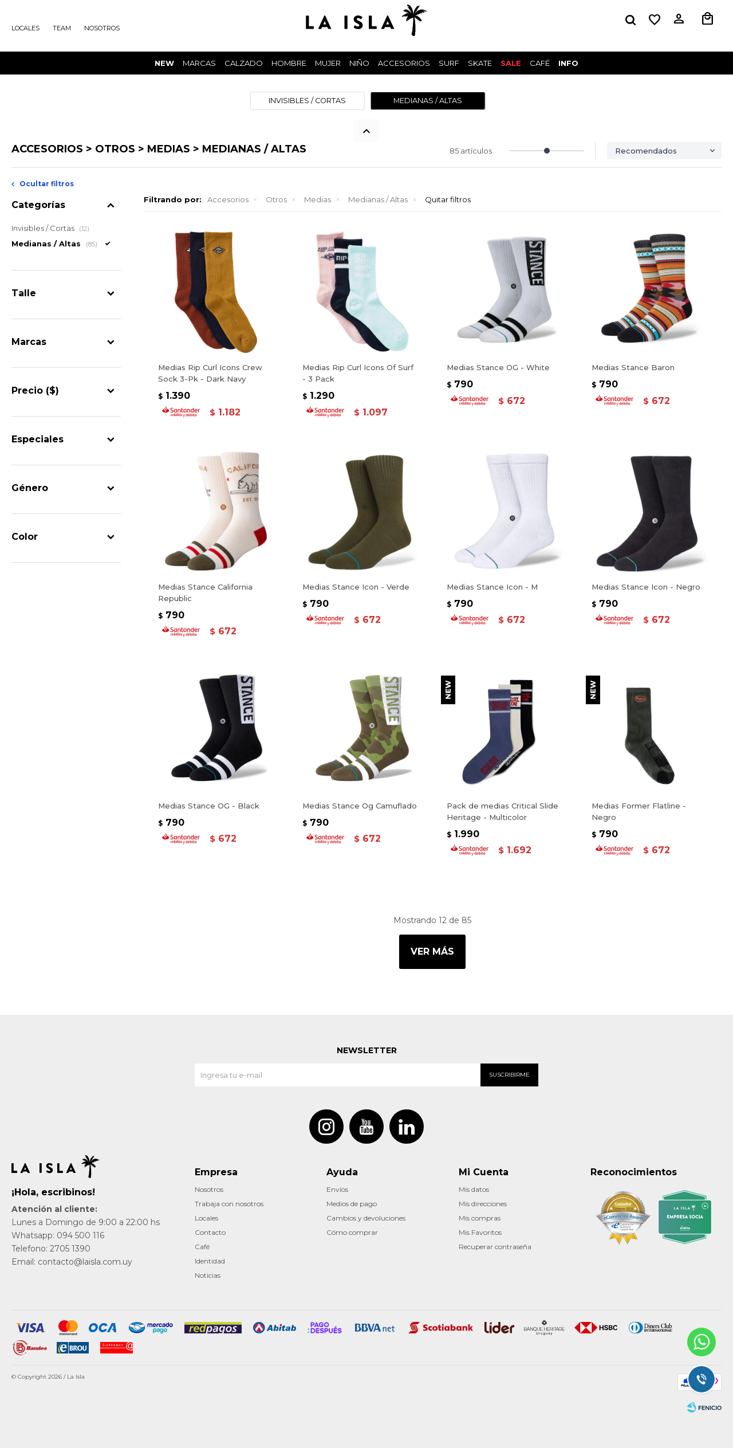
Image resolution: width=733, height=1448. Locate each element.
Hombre (288, 63)
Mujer (328, 63)
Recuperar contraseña (495, 1246)
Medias (317, 199)
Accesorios (404, 63)
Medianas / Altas (378, 199)
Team (62, 28)
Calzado (243, 63)
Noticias (207, 1275)
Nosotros (102, 28)
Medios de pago (351, 1203)
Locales (25, 28)
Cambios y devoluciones (365, 1218)
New (164, 63)
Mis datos (474, 1189)
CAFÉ (540, 63)
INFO (568, 63)
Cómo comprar (352, 1232)
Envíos (337, 1189)
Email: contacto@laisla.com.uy (71, 1262)
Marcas (199, 63)
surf (449, 63)
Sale (511, 63)
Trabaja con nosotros (229, 1203)
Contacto (210, 1232)
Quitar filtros (448, 199)
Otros (276, 199)
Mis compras (480, 1218)
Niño (359, 63)
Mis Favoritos (480, 1232)
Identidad (210, 1261)
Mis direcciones (483, 1203)
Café (202, 1246)
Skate (480, 63)
